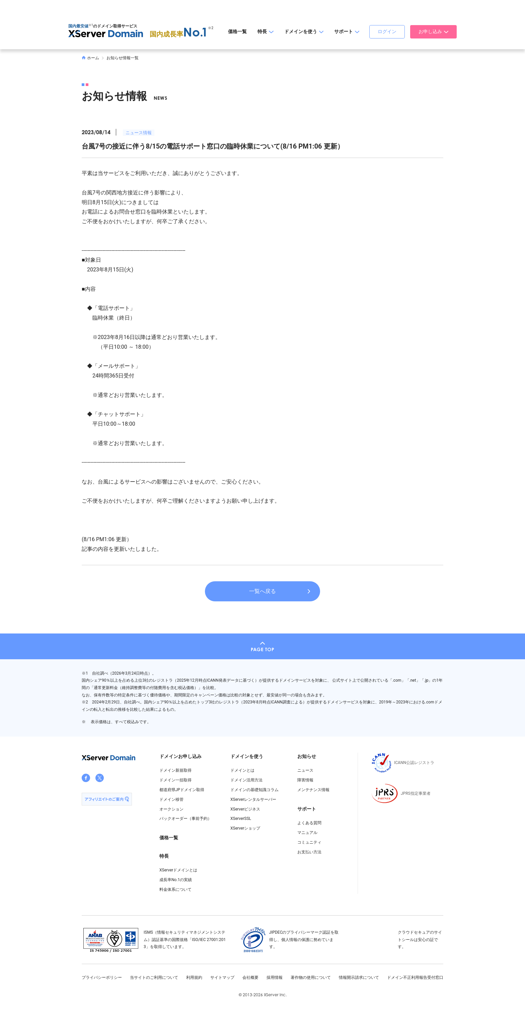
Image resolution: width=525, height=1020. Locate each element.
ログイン (387, 31)
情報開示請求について (359, 977)
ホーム (90, 58)
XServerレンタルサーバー (253, 799)
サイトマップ (222, 977)
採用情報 (275, 977)
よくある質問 (309, 823)
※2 (210, 28)
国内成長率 (179, 34)
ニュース (305, 770)
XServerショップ (245, 828)
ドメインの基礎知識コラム (254, 789)
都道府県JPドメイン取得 (181, 789)
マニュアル (307, 832)
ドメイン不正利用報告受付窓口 (415, 977)
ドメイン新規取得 (175, 770)
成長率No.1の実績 (175, 879)
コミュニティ (309, 842)
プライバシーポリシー (102, 977)
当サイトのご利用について (154, 977)
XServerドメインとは (178, 870)
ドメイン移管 (171, 799)
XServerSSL (240, 818)
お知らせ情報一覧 (122, 58)
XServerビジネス (245, 809)
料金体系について (175, 889)
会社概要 (250, 977)
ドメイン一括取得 (175, 780)
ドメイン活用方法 (246, 780)
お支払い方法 (309, 852)
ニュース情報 (139, 132)
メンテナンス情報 (313, 789)
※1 (90, 25)
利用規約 (194, 977)
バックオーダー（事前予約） (185, 818)
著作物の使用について (311, 977)
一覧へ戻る (262, 591)
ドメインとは (242, 770)
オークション (171, 809)
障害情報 (305, 780)
